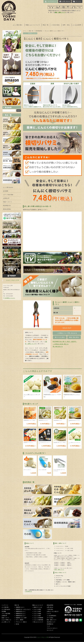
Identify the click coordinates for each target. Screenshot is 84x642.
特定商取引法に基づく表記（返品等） (65, 341)
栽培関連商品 (39, 30)
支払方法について (51, 622)
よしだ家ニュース (6, 622)
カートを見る (50, 617)
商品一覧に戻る (74, 337)
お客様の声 (6, 198)
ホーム (25, 30)
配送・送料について (60, 12)
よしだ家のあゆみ (8, 187)
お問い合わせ (64, 1)
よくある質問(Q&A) (51, 615)
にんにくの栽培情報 (38, 619)
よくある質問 (77, 25)
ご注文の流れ (55, 25)
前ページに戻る (60, 337)
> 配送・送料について (59, 569)
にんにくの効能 (37, 613)
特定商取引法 (7, 205)
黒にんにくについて (38, 622)
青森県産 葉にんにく (21, 615)
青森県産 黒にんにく (21, 613)
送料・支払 (66, 25)
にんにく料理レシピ (6, 619)
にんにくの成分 (37, 615)
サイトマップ (50, 630)
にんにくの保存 (37, 611)
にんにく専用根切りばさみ (30, 33)
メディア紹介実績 (8, 194)
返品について (30, 543)
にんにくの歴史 (37, 609)
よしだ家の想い (18, 25)
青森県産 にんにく (20, 607)
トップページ (5, 605)
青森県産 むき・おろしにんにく (23, 609)
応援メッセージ (7, 201)
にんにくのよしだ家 (73, 611)
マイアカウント (51, 1)
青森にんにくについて (33, 25)
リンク (48, 626)
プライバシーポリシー (52, 628)
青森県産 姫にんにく (21, 611)
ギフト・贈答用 (19, 619)
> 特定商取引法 (28, 591)
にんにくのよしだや (12, 280)
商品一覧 (45, 25)
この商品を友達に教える (61, 344)
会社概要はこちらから (10, 298)
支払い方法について (60, 572)
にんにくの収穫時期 (38, 617)
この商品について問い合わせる (67, 333)
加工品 (17, 624)
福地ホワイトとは (38, 607)
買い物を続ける (58, 346)
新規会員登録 (7, 209)
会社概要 (5, 191)
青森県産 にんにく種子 (21, 617)
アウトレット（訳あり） (21, 622)
